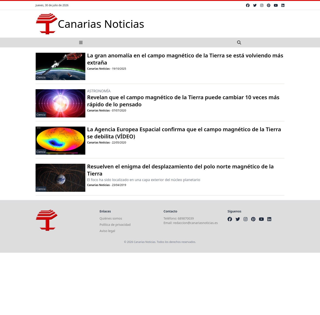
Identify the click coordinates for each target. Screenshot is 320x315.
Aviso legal (107, 231)
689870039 (186, 218)
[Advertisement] (133, 284)
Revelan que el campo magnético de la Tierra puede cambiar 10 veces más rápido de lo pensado (183, 100)
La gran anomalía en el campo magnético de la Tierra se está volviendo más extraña (185, 59)
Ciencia (40, 77)
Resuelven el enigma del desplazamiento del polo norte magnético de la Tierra (180, 170)
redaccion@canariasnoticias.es (195, 223)
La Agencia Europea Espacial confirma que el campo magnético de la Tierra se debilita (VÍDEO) (184, 132)
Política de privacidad (115, 224)
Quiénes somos (111, 218)
